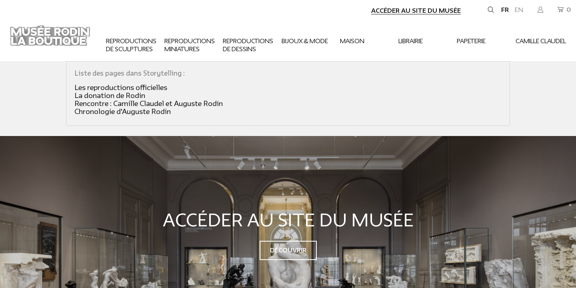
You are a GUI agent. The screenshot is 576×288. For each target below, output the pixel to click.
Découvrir (288, 250)
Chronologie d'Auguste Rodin (122, 112)
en (519, 10)
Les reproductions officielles (120, 88)
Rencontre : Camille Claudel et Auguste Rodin (148, 104)
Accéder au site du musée (416, 11)
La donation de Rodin (109, 96)
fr (505, 10)
